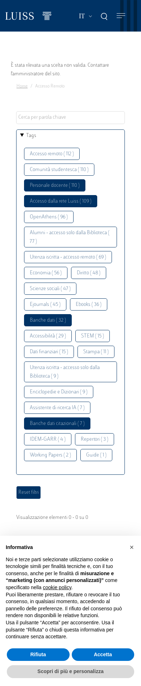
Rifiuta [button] (38, 654)
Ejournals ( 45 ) (45, 304)
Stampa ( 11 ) (96, 352)
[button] (131, 547)
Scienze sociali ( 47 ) (50, 289)
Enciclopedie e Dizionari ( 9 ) (59, 392)
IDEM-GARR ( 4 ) (48, 439)
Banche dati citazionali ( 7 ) (57, 423)
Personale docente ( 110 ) (55, 185)
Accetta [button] (103, 654)
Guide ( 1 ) (96, 455)
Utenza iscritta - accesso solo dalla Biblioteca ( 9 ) (65, 372)
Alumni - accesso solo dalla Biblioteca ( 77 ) (69, 237)
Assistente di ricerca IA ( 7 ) (57, 408)
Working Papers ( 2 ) (50, 455)
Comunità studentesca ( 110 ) (59, 169)
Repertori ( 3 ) (94, 439)
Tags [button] (31, 135)
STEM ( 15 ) (92, 336)
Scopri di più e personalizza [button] (70, 671)
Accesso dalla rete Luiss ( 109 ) (60, 201)
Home (22, 86)
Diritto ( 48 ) (88, 273)
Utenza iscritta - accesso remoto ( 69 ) (68, 257)
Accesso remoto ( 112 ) (52, 154)
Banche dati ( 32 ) (48, 320)
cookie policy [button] (57, 587)
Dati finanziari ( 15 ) (49, 352)
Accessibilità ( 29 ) (48, 336)
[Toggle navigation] (121, 16)
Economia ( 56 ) (46, 273)
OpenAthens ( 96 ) (49, 217)
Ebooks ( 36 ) (89, 304)
